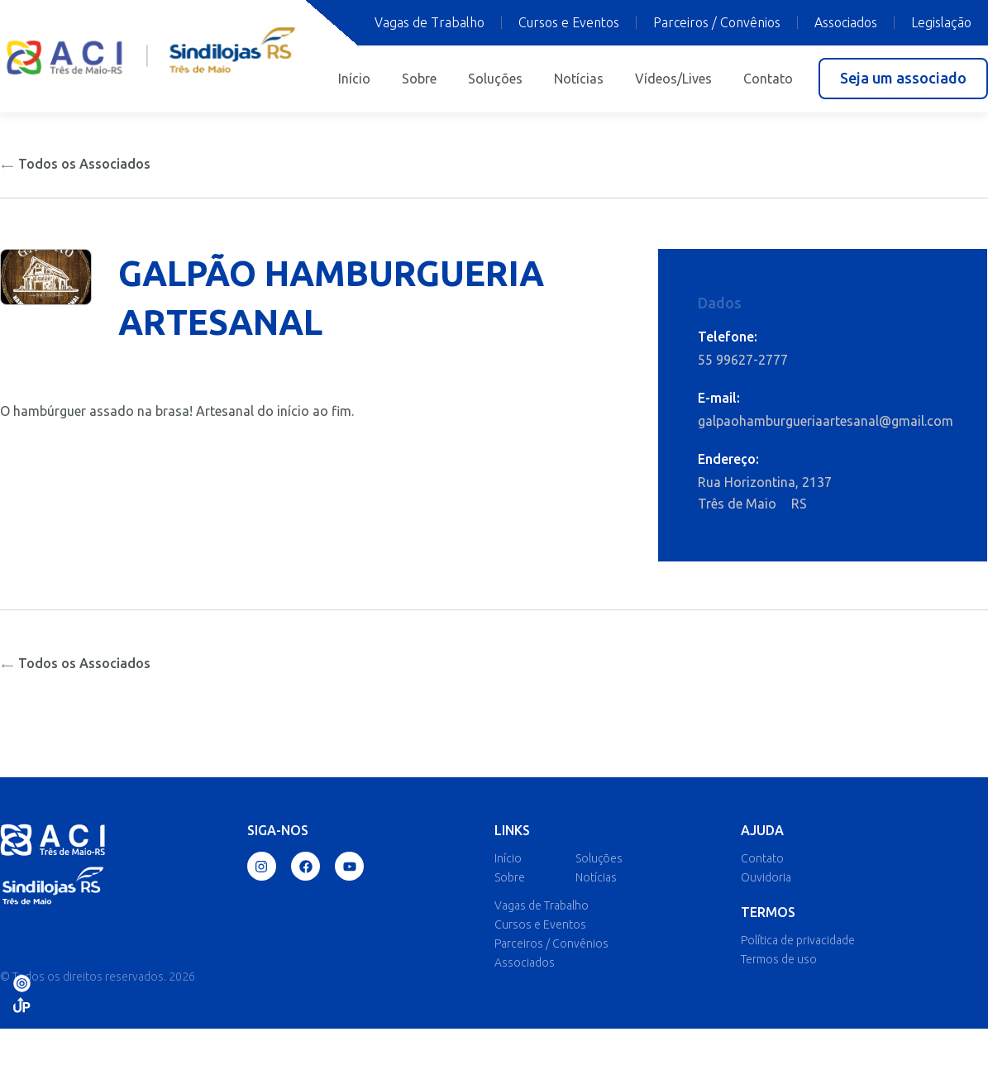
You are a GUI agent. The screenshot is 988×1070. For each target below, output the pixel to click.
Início (354, 78)
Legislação (941, 22)
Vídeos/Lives (673, 78)
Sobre (419, 78)
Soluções (495, 78)
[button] (903, 78)
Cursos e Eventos (568, 22)
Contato (768, 78)
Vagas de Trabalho (429, 22)
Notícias (579, 78)
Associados (845, 22)
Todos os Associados (75, 163)
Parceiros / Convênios (716, 22)
